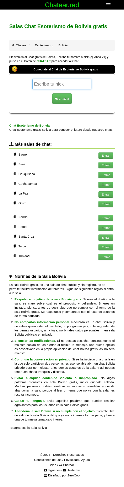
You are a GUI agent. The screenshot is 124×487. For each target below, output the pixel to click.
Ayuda (85, 460)
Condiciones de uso (47, 460)
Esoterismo (42, 45)
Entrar (106, 155)
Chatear (21, 45)
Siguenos (52, 470)
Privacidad (71, 460)
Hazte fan (71, 470)
